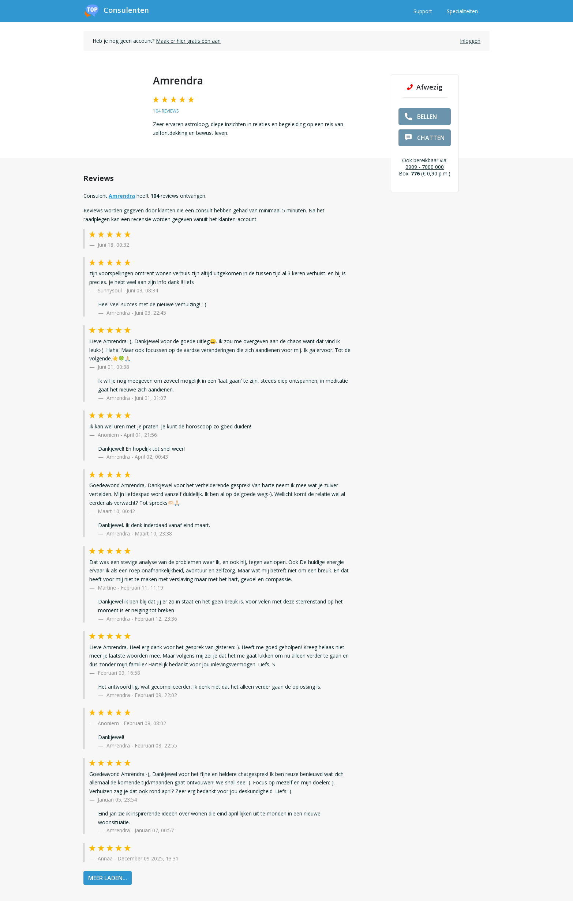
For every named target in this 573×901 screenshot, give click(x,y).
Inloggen (470, 40)
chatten (425, 138)
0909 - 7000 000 (424, 166)
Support (422, 11)
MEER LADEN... (107, 878)
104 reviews (166, 111)
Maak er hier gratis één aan (188, 40)
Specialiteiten (462, 11)
